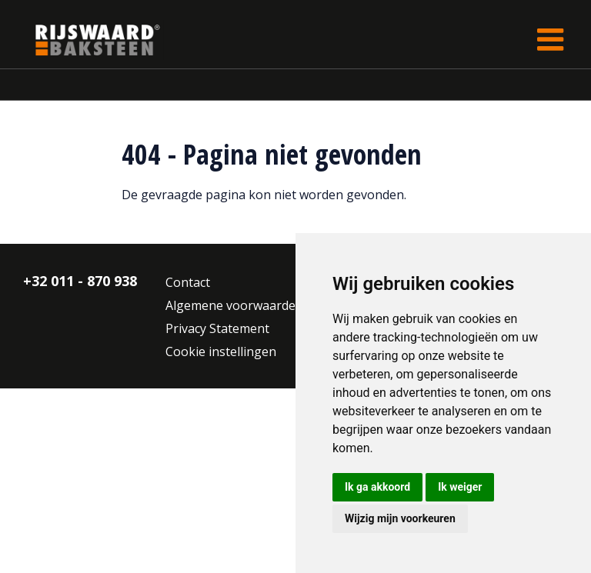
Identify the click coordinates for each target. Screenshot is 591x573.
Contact (187, 282)
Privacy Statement (217, 328)
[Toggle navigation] (550, 39)
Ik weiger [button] (460, 487)
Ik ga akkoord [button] (377, 487)
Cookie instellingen (220, 351)
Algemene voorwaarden (234, 305)
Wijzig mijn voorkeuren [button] (400, 518)
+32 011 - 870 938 (80, 281)
